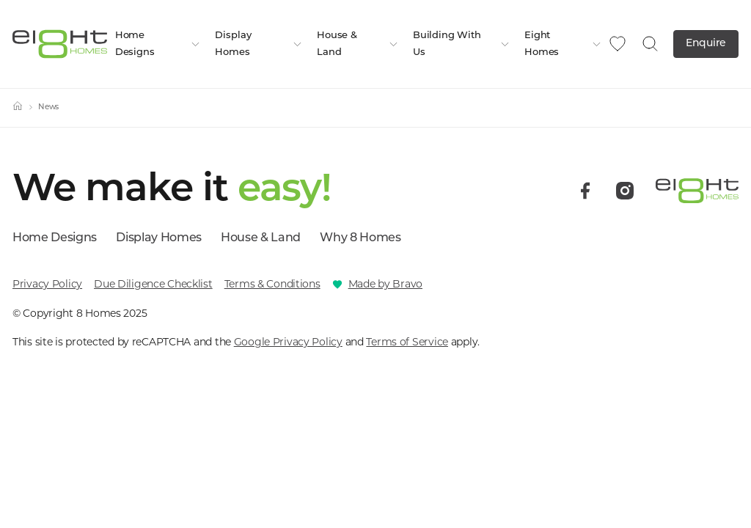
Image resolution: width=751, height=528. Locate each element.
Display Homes (258, 44)
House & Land (357, 44)
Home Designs (158, 44)
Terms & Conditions (272, 283)
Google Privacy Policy (288, 341)
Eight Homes (562, 44)
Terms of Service (407, 341)
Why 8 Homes (360, 238)
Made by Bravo (385, 283)
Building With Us (461, 44)
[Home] (17, 107)
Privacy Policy (47, 283)
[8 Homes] (60, 43)
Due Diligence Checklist (153, 283)
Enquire (706, 43)
